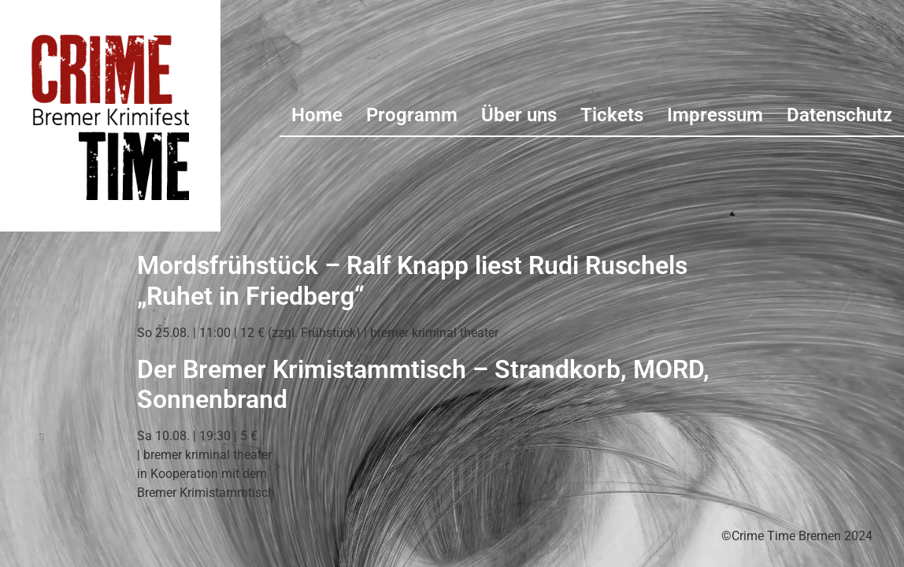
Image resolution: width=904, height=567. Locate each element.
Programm (412, 115)
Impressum (715, 115)
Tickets (611, 115)
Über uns (519, 115)
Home (317, 115)
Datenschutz (839, 115)
